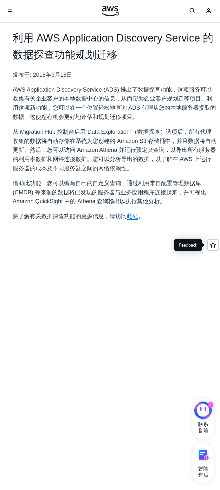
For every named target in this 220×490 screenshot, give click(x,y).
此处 (132, 216)
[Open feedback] (213, 245)
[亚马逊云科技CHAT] (203, 411)
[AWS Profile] (208, 11)
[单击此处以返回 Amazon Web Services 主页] (110, 11)
